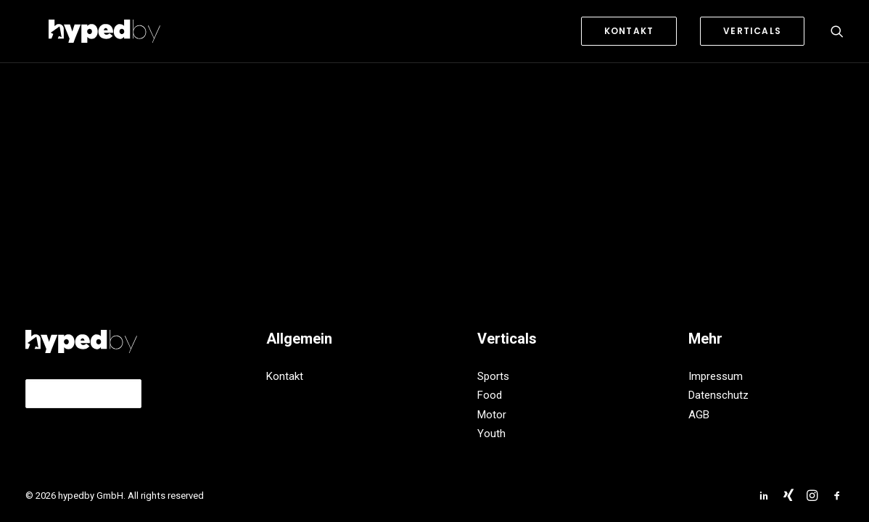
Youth (491, 433)
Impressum (715, 376)
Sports (493, 376)
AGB (698, 414)
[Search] (837, 31)
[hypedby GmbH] (81, 31)
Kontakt (284, 376)
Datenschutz (718, 395)
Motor (491, 414)
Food (489, 395)
